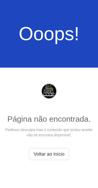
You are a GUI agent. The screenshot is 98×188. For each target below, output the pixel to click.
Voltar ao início (48, 154)
